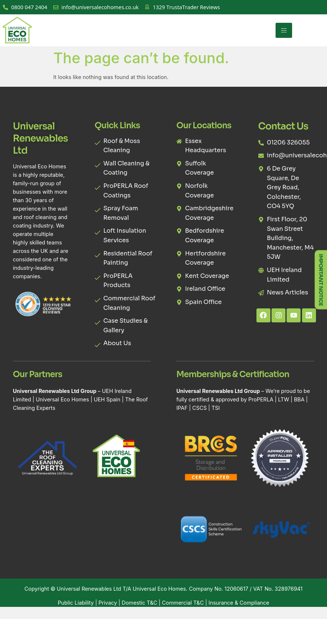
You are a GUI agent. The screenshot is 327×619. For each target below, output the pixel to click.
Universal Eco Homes (62, 399)
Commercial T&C (183, 603)
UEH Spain (107, 399)
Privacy (107, 603)
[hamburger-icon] (284, 30)
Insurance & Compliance (239, 603)
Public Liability (76, 603)
